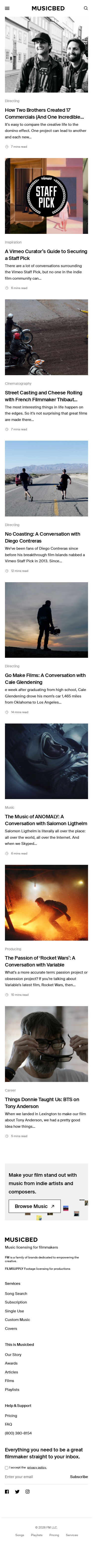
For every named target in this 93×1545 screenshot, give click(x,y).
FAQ (8, 1424)
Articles (11, 1372)
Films (9, 1380)
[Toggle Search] (86, 8)
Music (9, 807)
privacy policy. (37, 1467)
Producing (13, 949)
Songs (19, 1535)
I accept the (28, 1467)
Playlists (12, 1389)
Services (72, 1535)
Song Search (16, 1293)
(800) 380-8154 (18, 1433)
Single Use (14, 1311)
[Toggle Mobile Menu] (7, 8)
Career (10, 1090)
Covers (11, 1328)
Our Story (13, 1354)
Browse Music (35, 1206)
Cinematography (18, 383)
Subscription (16, 1302)
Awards (11, 1363)
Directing (12, 101)
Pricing (11, 1415)
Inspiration (13, 242)
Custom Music (17, 1319)
